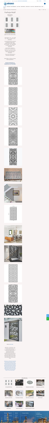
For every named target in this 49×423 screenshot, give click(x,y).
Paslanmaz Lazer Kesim (30, 387)
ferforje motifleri (9, 368)
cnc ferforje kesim (10, 361)
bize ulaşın (11, 344)
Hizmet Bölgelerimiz (13, 6)
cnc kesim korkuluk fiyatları (11, 370)
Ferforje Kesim (28, 6)
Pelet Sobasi (9, 408)
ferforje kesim (6, 361)
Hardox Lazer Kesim (19, 387)
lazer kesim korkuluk (7, 364)
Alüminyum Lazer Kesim (40, 387)
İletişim (16, 417)
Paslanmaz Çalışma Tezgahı (29, 408)
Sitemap (16, 416)
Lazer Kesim (18, 6)
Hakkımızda (8, 6)
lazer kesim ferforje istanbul (7, 366)
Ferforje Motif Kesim (8, 387)
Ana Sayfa (4, 6)
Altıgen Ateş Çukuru (19, 408)
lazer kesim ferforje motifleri (12, 363)
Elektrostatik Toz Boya (38, 6)
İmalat (42, 6)
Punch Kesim (32, 6)
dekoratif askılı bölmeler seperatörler (11, 365)
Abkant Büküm (23, 6)
